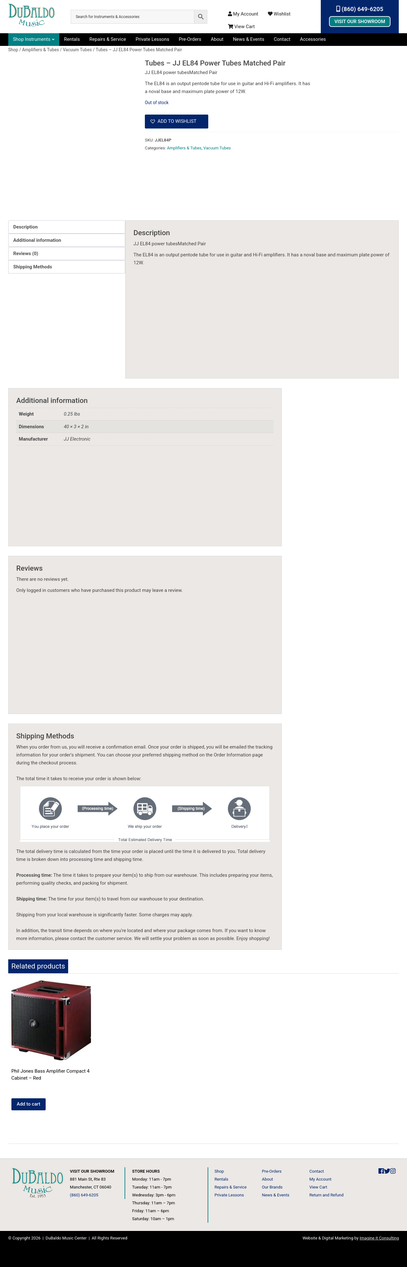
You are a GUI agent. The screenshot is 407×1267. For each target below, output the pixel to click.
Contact (282, 39)
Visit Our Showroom (359, 21)
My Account (243, 14)
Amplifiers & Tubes (184, 148)
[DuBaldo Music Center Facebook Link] (381, 1171)
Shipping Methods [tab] (32, 267)
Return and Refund (326, 1195)
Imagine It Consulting (379, 1238)
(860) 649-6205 (359, 9)
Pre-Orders (190, 39)
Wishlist (279, 14)
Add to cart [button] (28, 1104)
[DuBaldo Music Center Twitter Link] (387, 1171)
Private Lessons (152, 39)
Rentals (72, 39)
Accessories (313, 39)
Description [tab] (25, 227)
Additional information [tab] (37, 240)
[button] (176, 122)
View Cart (241, 26)
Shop (219, 1171)
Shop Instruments (31, 39)
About (217, 39)
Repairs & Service (107, 39)
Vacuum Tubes (217, 148)
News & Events (248, 39)
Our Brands (272, 1187)
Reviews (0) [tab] (25, 253)
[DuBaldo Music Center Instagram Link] (393, 1171)
